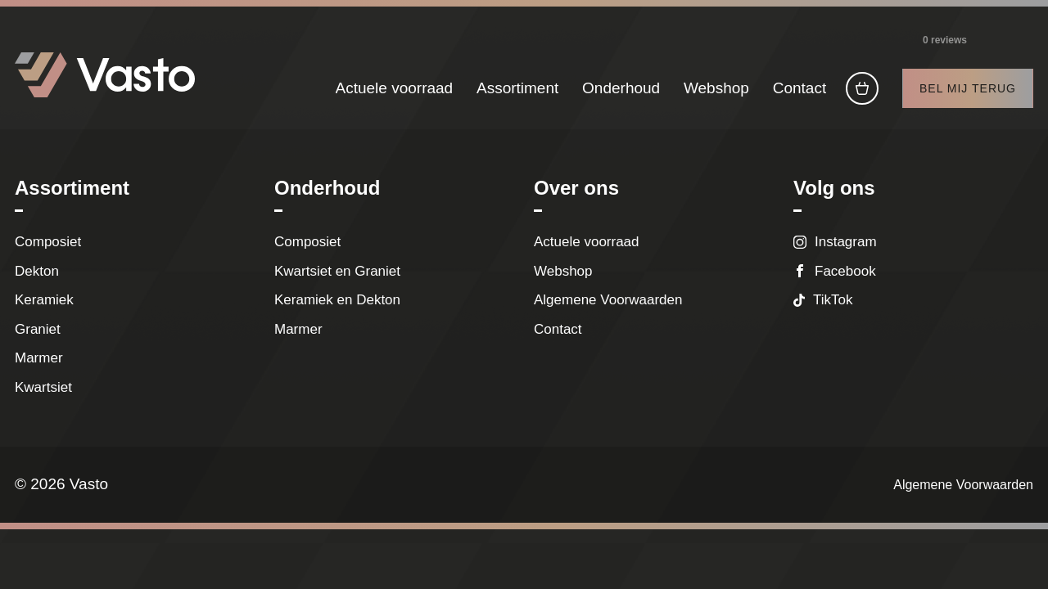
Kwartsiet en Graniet (341, 271)
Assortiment (517, 88)
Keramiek (44, 300)
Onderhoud (621, 88)
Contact (799, 88)
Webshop (716, 88)
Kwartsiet (43, 387)
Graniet (38, 329)
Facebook (845, 271)
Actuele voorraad (395, 88)
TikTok (833, 300)
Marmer (39, 358)
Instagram (846, 242)
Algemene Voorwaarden (608, 300)
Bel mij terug (967, 88)
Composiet (48, 242)
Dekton (37, 271)
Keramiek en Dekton (337, 300)
